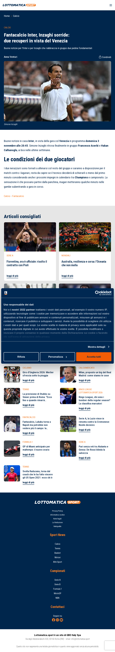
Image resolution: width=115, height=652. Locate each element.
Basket (58, 553)
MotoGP (57, 593)
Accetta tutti (94, 356)
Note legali (57, 519)
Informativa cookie (57, 515)
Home (7, 15)
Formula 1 (57, 589)
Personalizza (57, 356)
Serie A (58, 580)
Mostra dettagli (96, 346)
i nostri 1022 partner (22, 309)
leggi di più (12, 275)
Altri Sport (57, 562)
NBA (57, 598)
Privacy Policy (57, 511)
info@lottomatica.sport (80, 639)
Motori (57, 557)
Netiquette (57, 526)
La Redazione (57, 522)
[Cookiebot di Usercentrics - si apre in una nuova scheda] (98, 293)
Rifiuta (21, 356)
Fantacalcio (18, 196)
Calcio (16, 15)
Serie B (57, 584)
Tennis (57, 548)
